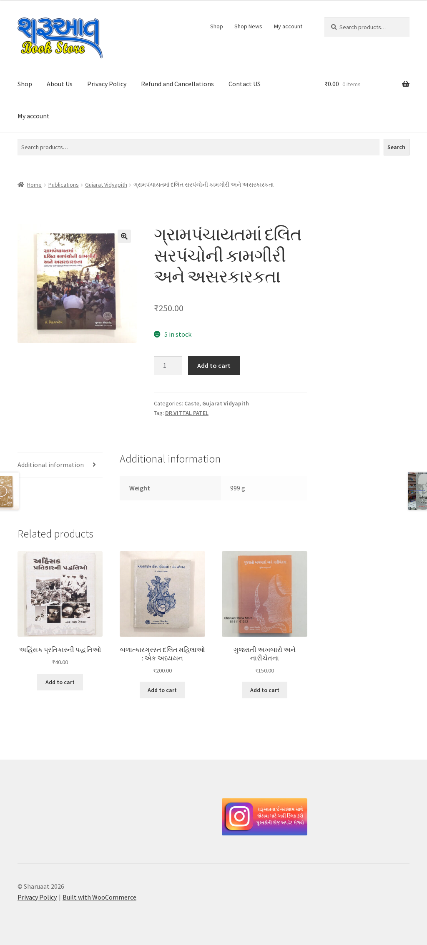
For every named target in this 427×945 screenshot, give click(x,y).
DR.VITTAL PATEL (186, 413)
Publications (63, 184)
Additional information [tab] (51, 464)
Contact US (245, 84)
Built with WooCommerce (99, 897)
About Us (60, 84)
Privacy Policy (106, 84)
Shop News (248, 26)
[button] (124, 236)
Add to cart (214, 365)
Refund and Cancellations (177, 84)
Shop (216, 26)
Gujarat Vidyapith (106, 184)
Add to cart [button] (60, 682)
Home (34, 184)
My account (288, 26)
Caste (191, 403)
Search (396, 147)
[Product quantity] (168, 365)
